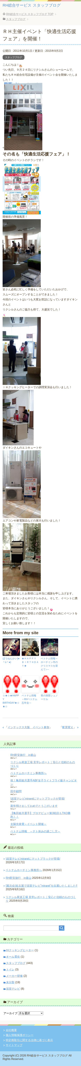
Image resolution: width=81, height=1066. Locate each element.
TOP (29, 14)
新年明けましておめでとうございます (34, 805)
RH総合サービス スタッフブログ (32, 5)
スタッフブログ (13, 57)
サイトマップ (14, 1045)
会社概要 (11, 1030)
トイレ (10, 969)
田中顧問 (16, 791)
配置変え (67, 727)
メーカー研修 (14, 975)
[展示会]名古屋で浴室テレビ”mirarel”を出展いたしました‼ (41, 885)
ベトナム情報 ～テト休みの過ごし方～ (35, 831)
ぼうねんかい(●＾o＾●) (11, 660)
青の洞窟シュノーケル (49, 697)
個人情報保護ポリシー (19, 1035)
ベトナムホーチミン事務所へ (28, 773)
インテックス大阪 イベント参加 (28, 727)
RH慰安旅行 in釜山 (23, 754)
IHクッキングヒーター (20, 950)
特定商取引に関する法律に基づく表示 (29, 1040)
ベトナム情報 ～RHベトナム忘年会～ (30, 699)
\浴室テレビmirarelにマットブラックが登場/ (37, 798)
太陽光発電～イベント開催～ (28, 824)
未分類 (10, 982)
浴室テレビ (13, 988)
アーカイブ (10, 1013)
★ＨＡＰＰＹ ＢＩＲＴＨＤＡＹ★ (30, 662)
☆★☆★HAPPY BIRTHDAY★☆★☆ (11, 701)
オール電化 (13, 956)
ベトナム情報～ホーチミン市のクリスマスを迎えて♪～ (49, 664)
